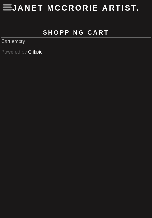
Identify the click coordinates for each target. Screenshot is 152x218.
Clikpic (35, 51)
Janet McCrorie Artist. (76, 8)
